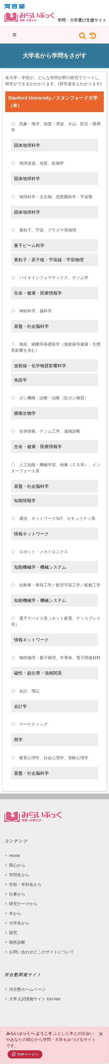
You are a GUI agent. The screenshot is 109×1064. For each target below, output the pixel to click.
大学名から (19, 923)
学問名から (19, 875)
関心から (17, 865)
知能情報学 (25, 500)
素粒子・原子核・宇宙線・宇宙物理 (49, 259)
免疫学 (20, 379)
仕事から (17, 894)
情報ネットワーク (31, 533)
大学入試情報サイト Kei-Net (34, 999)
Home (14, 855)
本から (15, 913)
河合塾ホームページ (27, 989)
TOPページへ (25, 1054)
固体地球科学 (27, 145)
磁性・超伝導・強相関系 (38, 673)
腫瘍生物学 (25, 413)
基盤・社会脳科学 (31, 326)
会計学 (20, 706)
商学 (18, 739)
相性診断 (17, 942)
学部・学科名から (25, 884)
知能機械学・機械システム (40, 567)
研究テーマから (23, 903)
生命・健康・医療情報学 (38, 292)
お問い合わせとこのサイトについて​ (41, 952)
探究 (13, 932)
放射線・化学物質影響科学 (40, 365)
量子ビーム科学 (29, 245)
